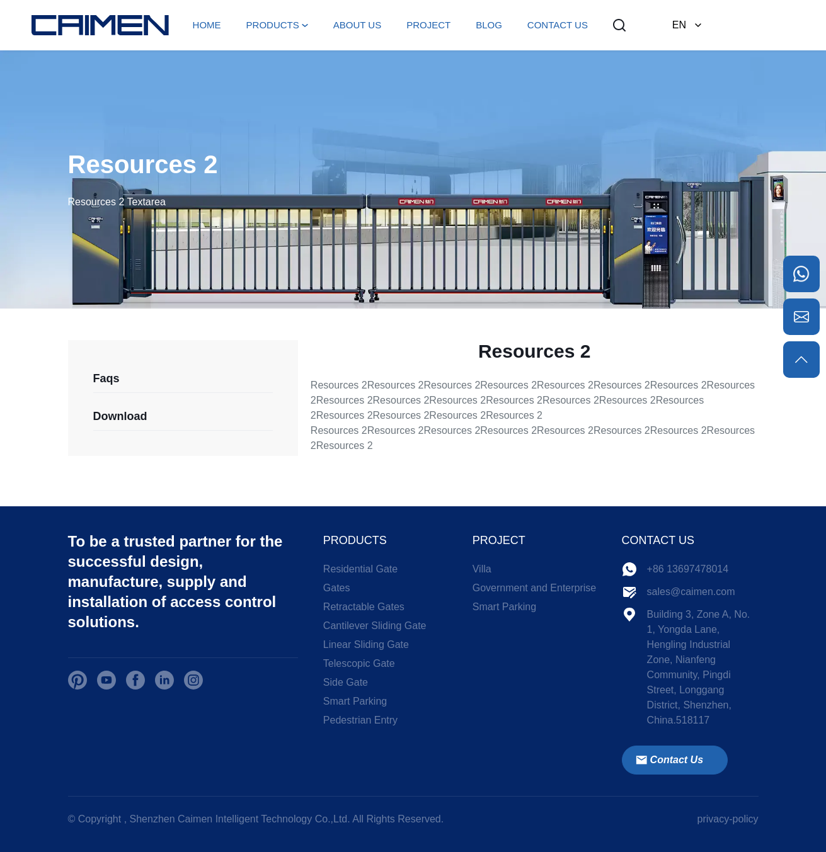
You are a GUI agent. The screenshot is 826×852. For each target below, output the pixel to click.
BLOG (489, 25)
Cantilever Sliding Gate (375, 625)
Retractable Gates (363, 606)
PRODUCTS (272, 25)
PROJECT (428, 25)
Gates (336, 587)
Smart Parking (355, 701)
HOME (207, 25)
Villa (482, 569)
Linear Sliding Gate (366, 644)
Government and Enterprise (535, 587)
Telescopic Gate (359, 663)
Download (120, 416)
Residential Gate (360, 569)
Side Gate (345, 682)
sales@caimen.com (691, 591)
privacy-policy (728, 819)
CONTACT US (557, 25)
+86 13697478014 (687, 569)
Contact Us (669, 760)
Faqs (106, 378)
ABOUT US (357, 25)
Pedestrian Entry (360, 720)
